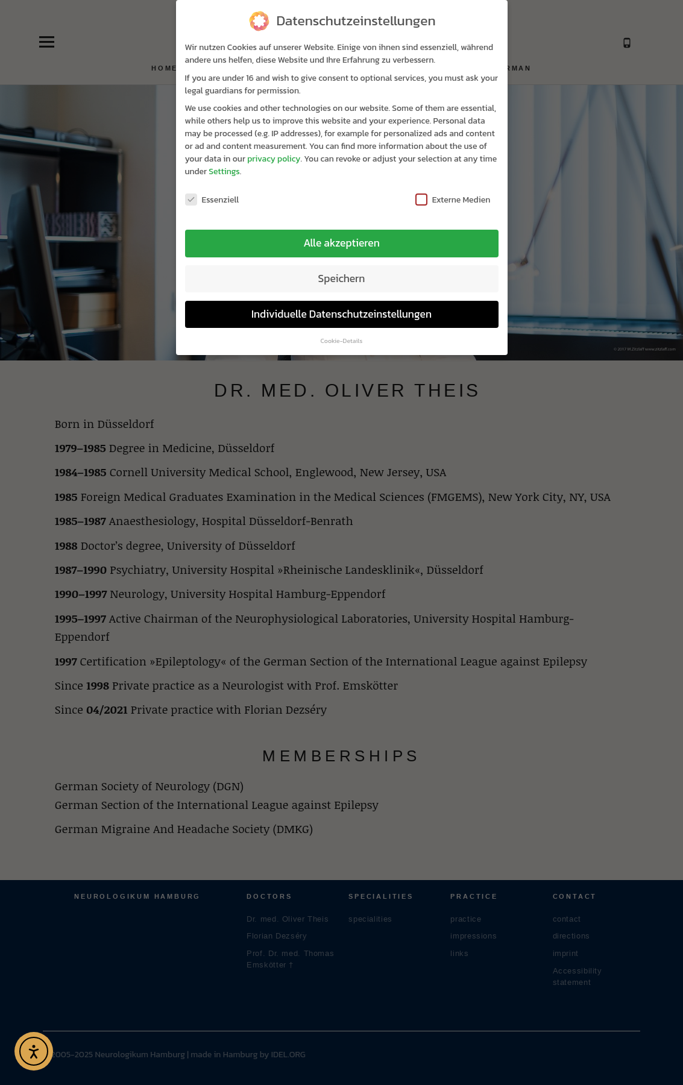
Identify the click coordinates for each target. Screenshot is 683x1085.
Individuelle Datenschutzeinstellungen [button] (341, 307)
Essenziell (212, 192)
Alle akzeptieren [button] (341, 236)
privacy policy (273, 151)
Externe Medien (453, 192)
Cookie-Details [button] (342, 333)
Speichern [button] (341, 271)
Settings (224, 164)
